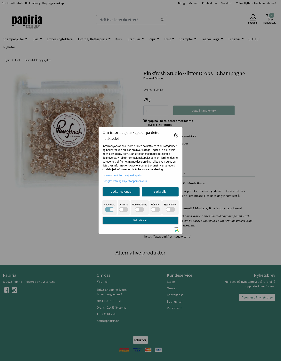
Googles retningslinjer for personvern (124, 181)
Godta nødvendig (121, 191)
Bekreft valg (140, 220)
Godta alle (160, 191)
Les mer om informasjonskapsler (122, 175)
